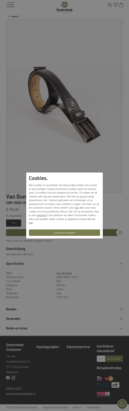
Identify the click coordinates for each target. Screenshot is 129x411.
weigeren (42, 215)
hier (77, 207)
